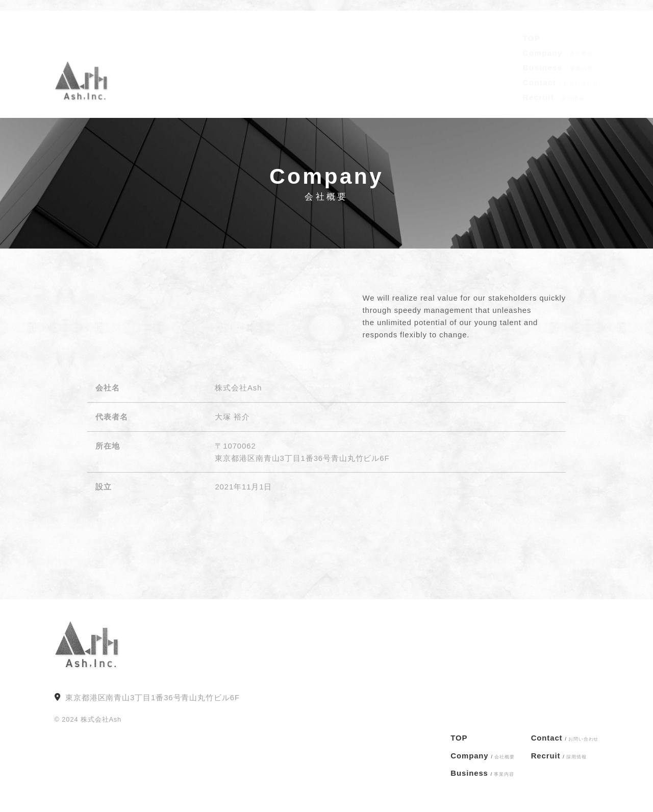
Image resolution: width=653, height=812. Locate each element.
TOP (532, 28)
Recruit (554, 87)
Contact (561, 72)
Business (558, 58)
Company (558, 43)
